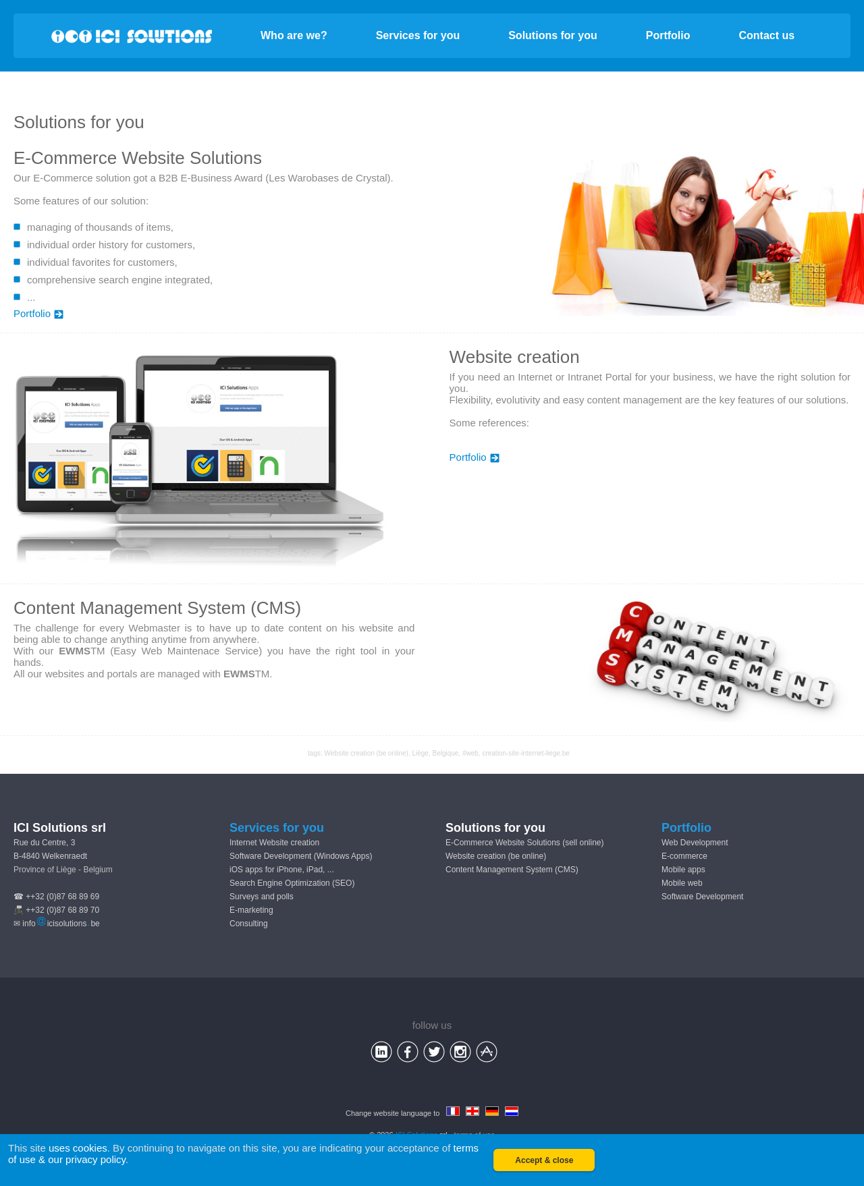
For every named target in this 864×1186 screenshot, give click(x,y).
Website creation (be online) (366, 753)
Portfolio (668, 35)
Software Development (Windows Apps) (301, 856)
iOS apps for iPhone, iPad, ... (282, 869)
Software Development (702, 896)
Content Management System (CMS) (512, 869)
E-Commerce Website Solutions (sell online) (525, 842)
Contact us (767, 35)
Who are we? (294, 35)
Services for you (418, 35)
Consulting (249, 923)
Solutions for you (552, 35)
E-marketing (251, 910)
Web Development (695, 842)
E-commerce (684, 856)
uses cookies (78, 1148)
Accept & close (544, 1160)
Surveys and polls (262, 896)
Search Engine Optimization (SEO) (292, 883)
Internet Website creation (274, 842)
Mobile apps (683, 869)
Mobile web (682, 883)
